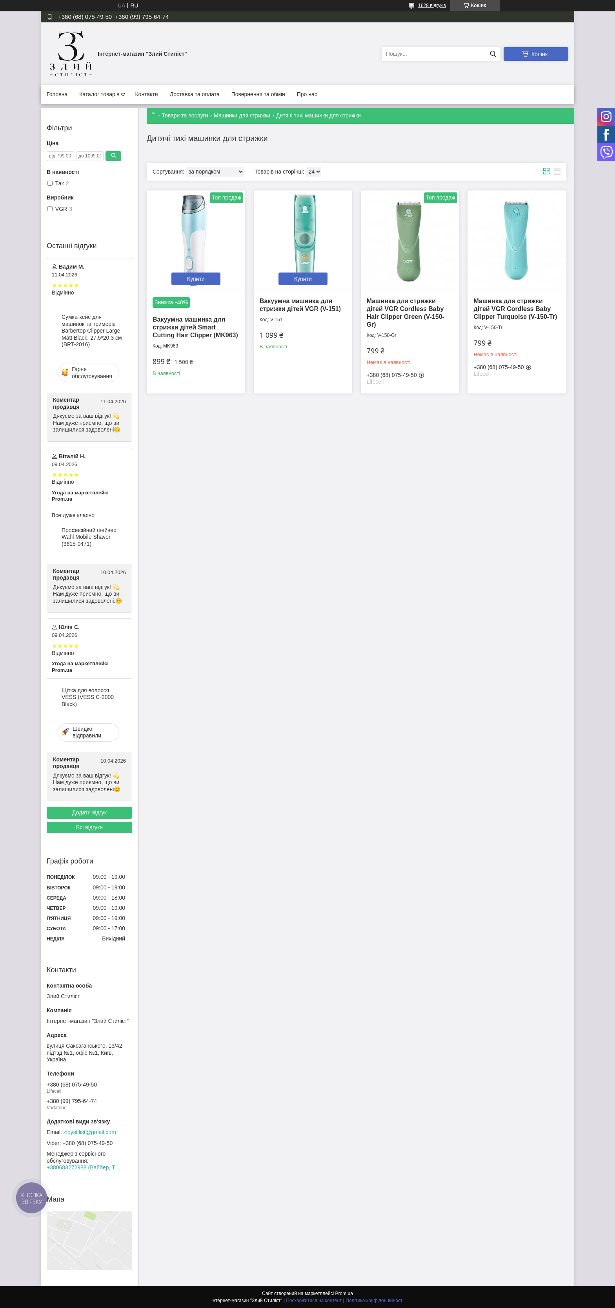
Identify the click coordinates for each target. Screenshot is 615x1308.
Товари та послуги (185, 115)
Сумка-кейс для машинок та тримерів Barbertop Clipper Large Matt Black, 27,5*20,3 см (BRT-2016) (92, 331)
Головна (57, 94)
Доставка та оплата (195, 94)
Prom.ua (344, 1293)
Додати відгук (89, 812)
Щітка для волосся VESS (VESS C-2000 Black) (88, 697)
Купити (196, 279)
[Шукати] (493, 54)
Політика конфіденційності (375, 1300)
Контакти (146, 94)
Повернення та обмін (258, 94)
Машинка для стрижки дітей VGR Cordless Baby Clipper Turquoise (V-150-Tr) (515, 309)
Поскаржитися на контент (314, 1300)
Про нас (307, 94)
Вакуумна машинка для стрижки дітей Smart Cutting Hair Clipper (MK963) (195, 327)
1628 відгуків (432, 5)
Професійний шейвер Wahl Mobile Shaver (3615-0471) (89, 537)
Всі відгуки (89, 827)
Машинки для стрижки (242, 115)
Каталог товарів (99, 94)
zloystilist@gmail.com (90, 1132)
